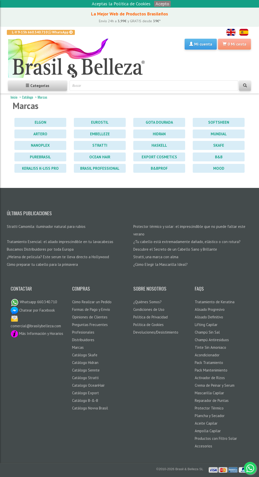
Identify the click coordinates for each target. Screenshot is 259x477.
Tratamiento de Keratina (214, 301)
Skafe (218, 145)
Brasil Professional (99, 168)
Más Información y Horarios (37, 333)
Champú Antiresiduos (212, 339)
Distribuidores (83, 339)
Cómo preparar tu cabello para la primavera (42, 264)
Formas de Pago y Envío (91, 309)
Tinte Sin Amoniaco (210, 347)
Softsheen (218, 122)
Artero (40, 134)
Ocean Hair (99, 157)
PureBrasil (40, 157)
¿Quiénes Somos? (147, 301)
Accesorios (203, 446)
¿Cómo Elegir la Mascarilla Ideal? (160, 264)
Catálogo (27, 97)
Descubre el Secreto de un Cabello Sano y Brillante (175, 249)
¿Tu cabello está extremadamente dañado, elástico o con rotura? (187, 241)
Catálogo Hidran (85, 362)
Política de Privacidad (150, 317)
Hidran (159, 134)
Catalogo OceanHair (88, 385)
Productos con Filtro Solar (216, 438)
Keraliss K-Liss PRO (40, 168)
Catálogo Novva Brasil (90, 408)
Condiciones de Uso (148, 309)
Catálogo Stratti (85, 377)
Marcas (42, 97)
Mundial (219, 134)
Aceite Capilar (206, 423)
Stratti (99, 145)
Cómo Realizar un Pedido (92, 301)
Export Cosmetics (159, 157)
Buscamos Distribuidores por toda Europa (40, 249)
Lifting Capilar (206, 324)
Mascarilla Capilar (209, 393)
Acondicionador (207, 355)
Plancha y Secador (210, 415)
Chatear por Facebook (33, 310)
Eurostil (100, 122)
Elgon (40, 122)
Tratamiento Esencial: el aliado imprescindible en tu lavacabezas (60, 241)
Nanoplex (40, 145)
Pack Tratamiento (209, 362)
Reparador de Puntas (212, 400)
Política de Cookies (148, 324)
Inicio (14, 97)
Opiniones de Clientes (89, 317)
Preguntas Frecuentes (90, 324)
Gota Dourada (159, 122)
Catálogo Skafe (84, 355)
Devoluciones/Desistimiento (155, 332)
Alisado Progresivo (210, 309)
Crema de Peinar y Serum (214, 385)
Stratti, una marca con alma (155, 256)
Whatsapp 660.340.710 (34, 301)
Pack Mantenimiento (211, 370)
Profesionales (83, 332)
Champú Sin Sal (207, 332)
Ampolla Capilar (208, 430)
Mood (218, 168)
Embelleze (100, 134)
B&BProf (159, 168)
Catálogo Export (85, 393)
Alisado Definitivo (209, 317)
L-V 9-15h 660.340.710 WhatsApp (42, 32)
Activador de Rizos (210, 377)
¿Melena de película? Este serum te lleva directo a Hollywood (58, 256)
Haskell (159, 145)
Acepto (162, 4)
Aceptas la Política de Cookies (121, 4)
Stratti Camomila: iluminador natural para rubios (46, 226)
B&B (219, 157)
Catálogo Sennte (86, 370)
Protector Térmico (209, 408)
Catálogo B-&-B (85, 400)
